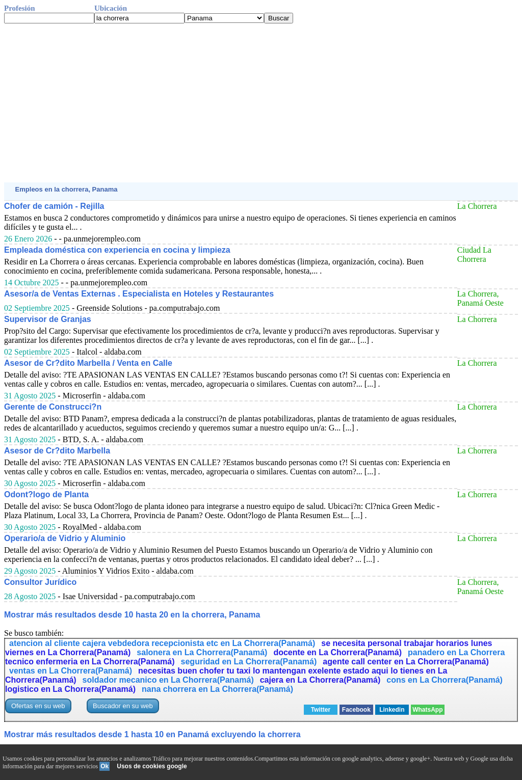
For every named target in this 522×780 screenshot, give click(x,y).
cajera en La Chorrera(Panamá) (320, 680)
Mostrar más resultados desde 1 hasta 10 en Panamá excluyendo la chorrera (152, 734)
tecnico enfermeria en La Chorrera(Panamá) (90, 661)
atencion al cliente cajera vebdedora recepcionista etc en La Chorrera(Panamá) (162, 643)
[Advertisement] (261, 103)
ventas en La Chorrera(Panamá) (70, 670)
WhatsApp (427, 709)
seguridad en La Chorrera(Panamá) (249, 661)
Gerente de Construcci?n (52, 406)
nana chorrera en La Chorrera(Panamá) (217, 689)
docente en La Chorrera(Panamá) (337, 652)
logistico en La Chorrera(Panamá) (70, 689)
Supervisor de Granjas (47, 319)
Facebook (356, 709)
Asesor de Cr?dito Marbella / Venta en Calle (88, 363)
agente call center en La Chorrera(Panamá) (405, 661)
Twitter (320, 709)
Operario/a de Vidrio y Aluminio (64, 538)
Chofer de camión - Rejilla (54, 206)
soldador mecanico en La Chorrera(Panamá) (168, 680)
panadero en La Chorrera (456, 652)
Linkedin (391, 709)
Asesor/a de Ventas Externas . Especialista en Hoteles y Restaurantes (139, 293)
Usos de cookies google (152, 766)
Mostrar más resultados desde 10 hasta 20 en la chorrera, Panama (132, 614)
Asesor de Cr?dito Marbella (57, 450)
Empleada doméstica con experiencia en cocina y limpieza (117, 250)
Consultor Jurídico (40, 582)
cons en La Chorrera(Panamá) (444, 680)
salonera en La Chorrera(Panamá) (202, 652)
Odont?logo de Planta (46, 494)
